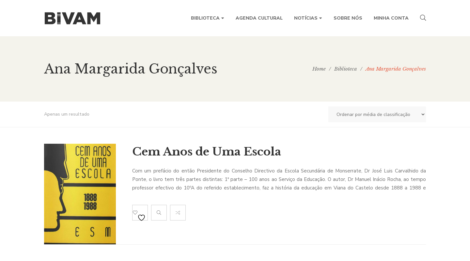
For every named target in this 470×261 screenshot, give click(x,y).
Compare (178, 212)
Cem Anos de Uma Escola (206, 151)
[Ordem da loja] (377, 114)
